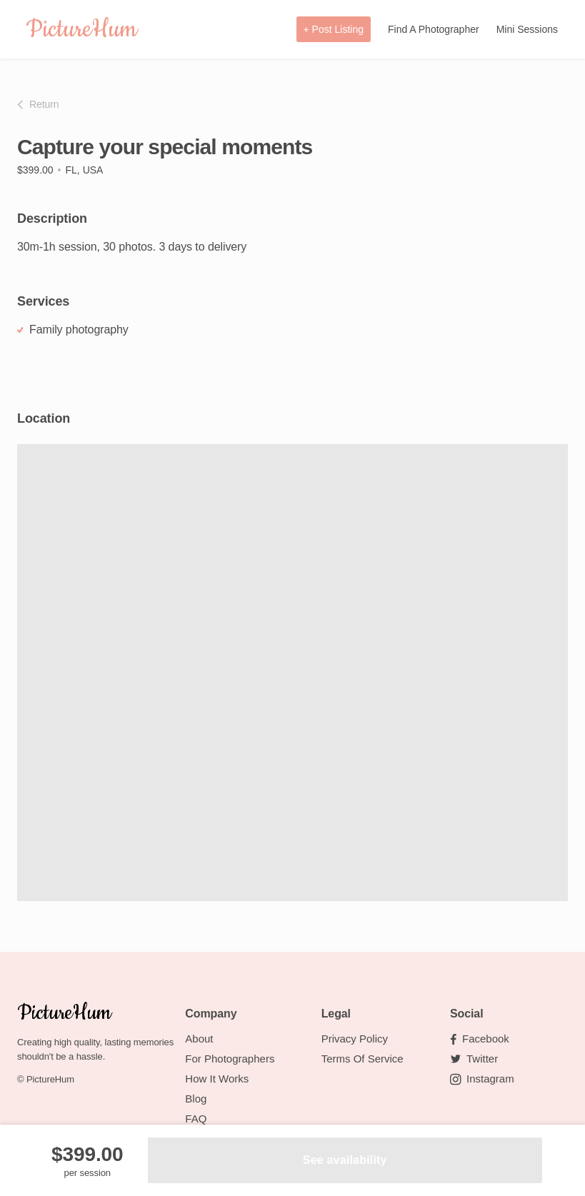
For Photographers (229, 1058)
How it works (217, 1078)
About (199, 1038)
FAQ (195, 1118)
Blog (195, 1098)
